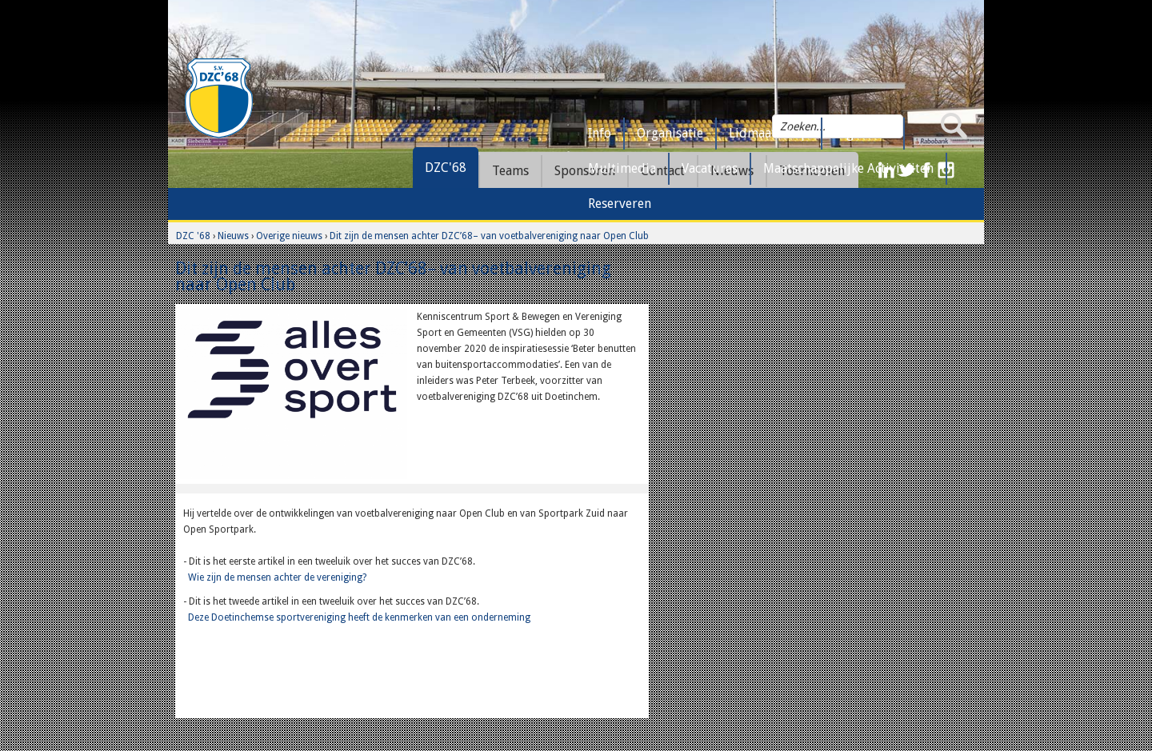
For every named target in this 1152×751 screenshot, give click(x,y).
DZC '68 (193, 236)
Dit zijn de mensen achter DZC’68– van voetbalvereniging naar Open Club (489, 236)
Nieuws (233, 236)
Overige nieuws (289, 236)
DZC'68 (445, 167)
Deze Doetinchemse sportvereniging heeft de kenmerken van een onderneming (359, 617)
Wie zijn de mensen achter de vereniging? (277, 577)
